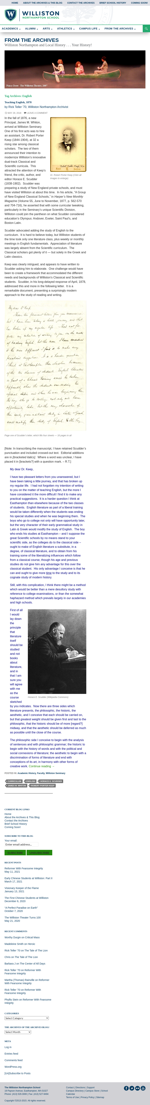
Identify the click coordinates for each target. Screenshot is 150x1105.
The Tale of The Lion (36, 950)
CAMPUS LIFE (88, 28)
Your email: (11, 840)
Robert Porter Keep (42, 786)
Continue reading (42, 766)
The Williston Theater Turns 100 (23, 917)
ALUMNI (30, 28)
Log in (8, 1047)
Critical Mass (32, 937)
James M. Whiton (17, 786)
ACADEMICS (10, 28)
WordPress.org (13, 1066)
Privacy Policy (87, 1097)
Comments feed (14, 1060)
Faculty (41, 773)
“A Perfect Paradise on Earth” (21, 907)
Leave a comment (37, 113)
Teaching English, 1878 (22, 102)
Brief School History (112, 3)
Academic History (27, 773)
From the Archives (32, 40)
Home (15, 3)
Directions (80, 1087)
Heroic (31, 943)
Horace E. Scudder (51, 781)
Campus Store (92, 1091)
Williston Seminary (55, 773)
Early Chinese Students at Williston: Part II (28, 878)
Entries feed (11, 1053)
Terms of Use (72, 1097)
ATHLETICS (64, 28)
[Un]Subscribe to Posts (17, 1073)
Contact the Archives (80, 3)
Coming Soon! (139, 3)
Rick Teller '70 (12, 950)
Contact (70, 1087)
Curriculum (14, 781)
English (30, 781)
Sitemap (100, 1097)
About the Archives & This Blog (42, 3)
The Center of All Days (32, 963)
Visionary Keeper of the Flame (22, 888)
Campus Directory (75, 1091)
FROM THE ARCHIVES (119, 28)
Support (90, 1087)
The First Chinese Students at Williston (26, 897)
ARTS (46, 28)
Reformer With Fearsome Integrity (24, 868)
